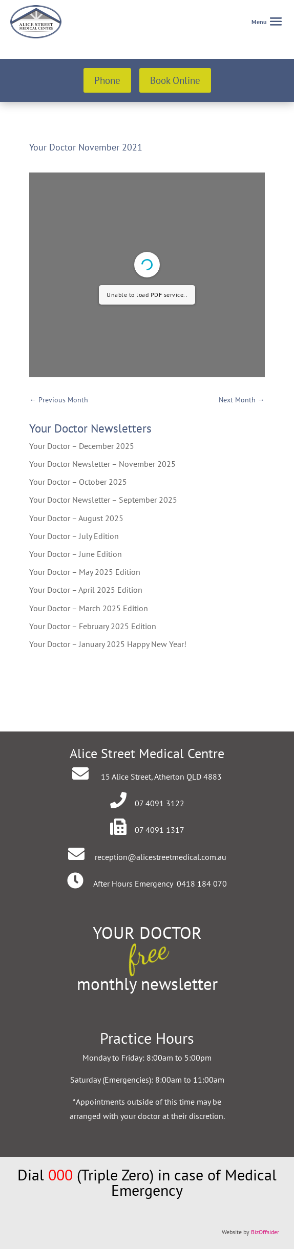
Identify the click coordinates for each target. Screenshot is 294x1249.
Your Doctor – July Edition (74, 536)
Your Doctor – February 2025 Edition (92, 626)
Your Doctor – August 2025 (76, 518)
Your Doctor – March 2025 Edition (88, 608)
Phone (107, 80)
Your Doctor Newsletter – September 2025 (103, 499)
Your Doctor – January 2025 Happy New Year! (107, 644)
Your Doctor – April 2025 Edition (85, 590)
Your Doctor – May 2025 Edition (84, 572)
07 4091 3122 (159, 803)
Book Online (175, 80)
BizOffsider (265, 1232)
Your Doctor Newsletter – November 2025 (102, 464)
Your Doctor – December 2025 (81, 446)
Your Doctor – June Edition (75, 554)
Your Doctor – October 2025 (78, 482)
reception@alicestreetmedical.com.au (160, 857)
